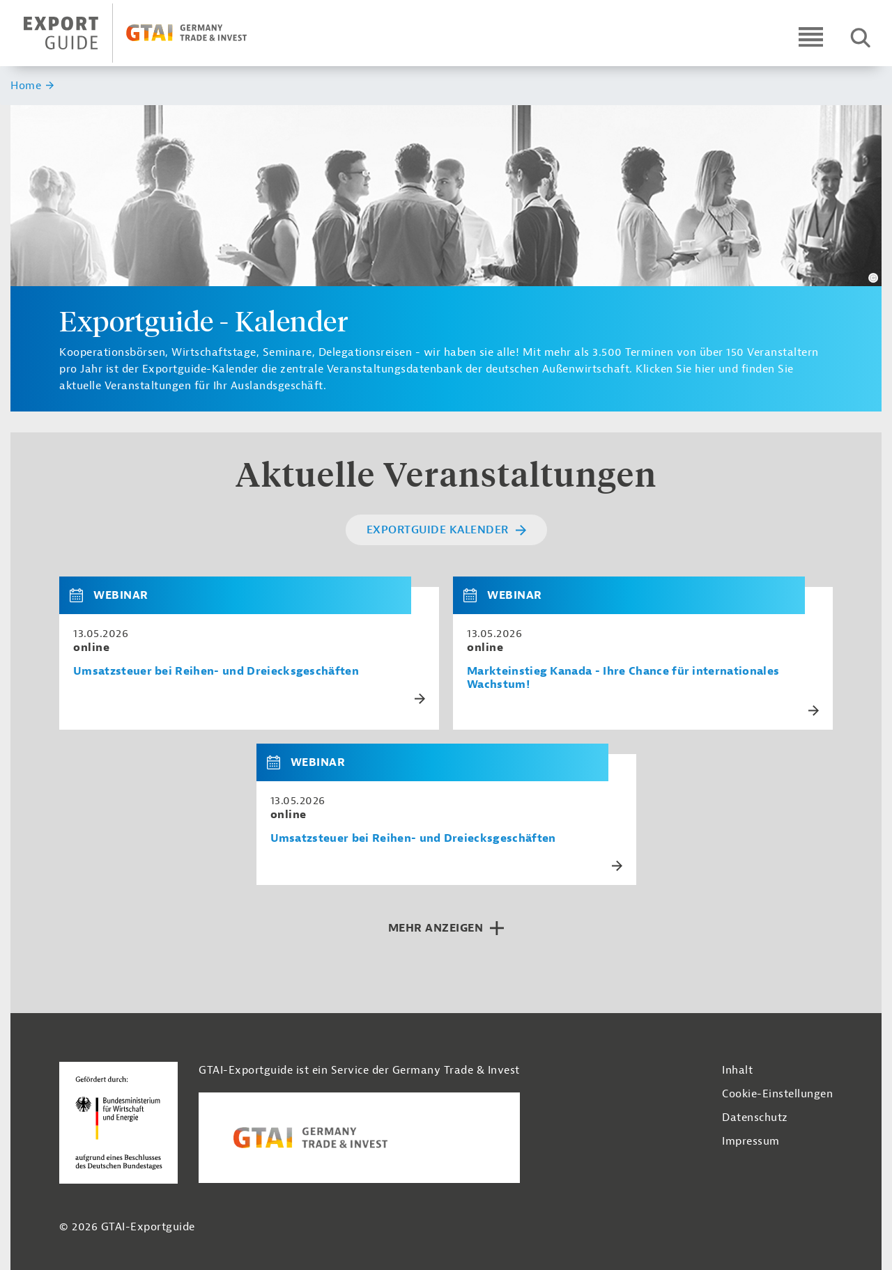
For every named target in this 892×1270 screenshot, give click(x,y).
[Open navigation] (810, 36)
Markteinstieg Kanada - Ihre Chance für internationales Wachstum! (623, 678)
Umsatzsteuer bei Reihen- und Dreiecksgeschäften (216, 671)
